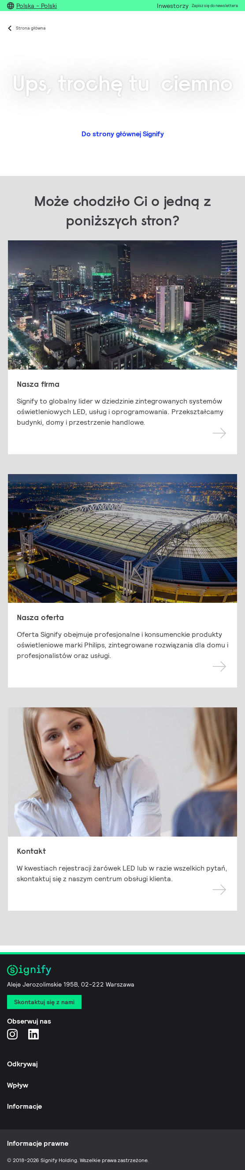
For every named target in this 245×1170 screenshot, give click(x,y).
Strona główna (30, 28)
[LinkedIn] (33, 1033)
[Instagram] (12, 1033)
